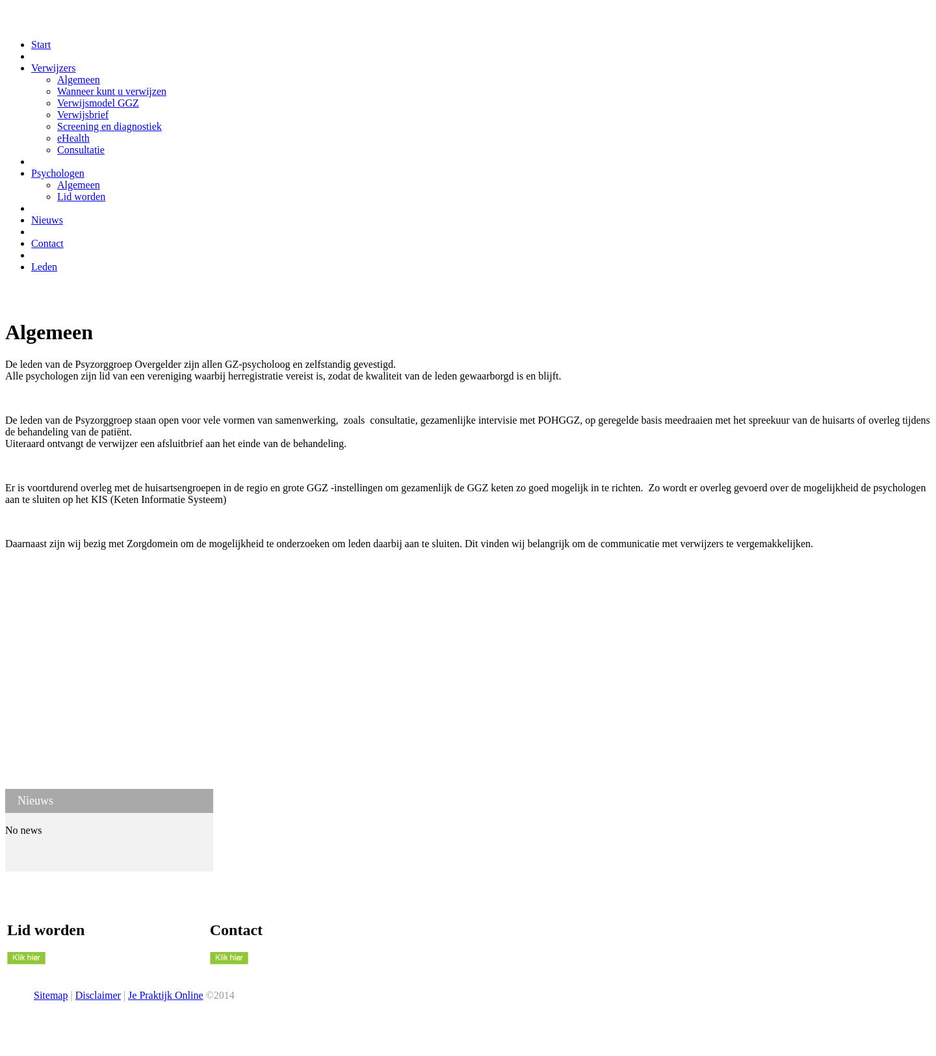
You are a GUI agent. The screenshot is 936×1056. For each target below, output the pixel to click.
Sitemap (51, 995)
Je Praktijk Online (165, 995)
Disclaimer (98, 995)
